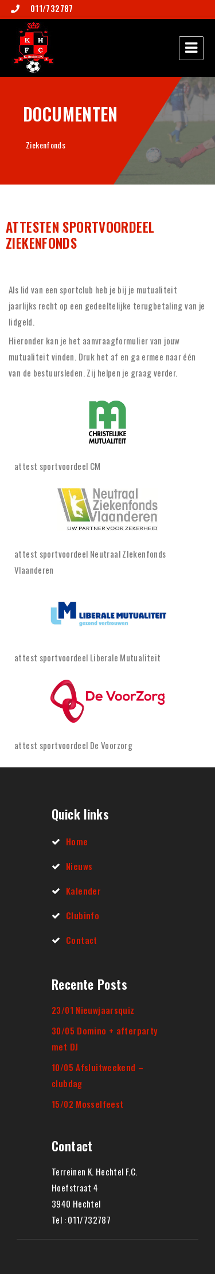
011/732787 (50, 8)
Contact (81, 940)
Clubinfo (82, 915)
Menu (191, 48)
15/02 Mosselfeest (87, 1103)
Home (77, 841)
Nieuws (79, 866)
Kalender (83, 890)
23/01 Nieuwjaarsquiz (93, 1009)
